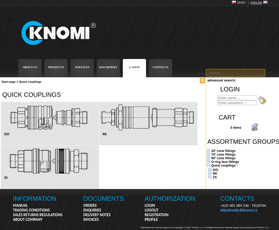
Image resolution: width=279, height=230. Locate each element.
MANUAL (20, 205)
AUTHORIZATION (170, 198)
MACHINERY (108, 67)
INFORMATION (34, 198)
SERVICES (82, 67)
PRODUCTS (56, 67)
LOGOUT (152, 210)
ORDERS (90, 205)
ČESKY (241, 2)
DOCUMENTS (103, 198)
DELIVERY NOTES (97, 215)
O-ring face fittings (225, 162)
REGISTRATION (156, 215)
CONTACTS (160, 67)
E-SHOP (134, 67)
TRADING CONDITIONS (31, 210)
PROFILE (151, 219)
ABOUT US (30, 67)
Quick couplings (30, 81)
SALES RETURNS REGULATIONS (37, 215)
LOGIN (150, 205)
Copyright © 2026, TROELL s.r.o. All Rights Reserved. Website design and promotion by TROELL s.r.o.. (222, 227)
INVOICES (91, 219)
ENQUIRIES (92, 210)
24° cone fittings (223, 151)
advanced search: (221, 80)
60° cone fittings (223, 158)
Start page (9, 81)
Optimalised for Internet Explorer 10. (157, 227)
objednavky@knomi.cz (238, 210)
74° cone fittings (223, 154)
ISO (215, 170)
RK (215, 173)
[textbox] (235, 72)
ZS (215, 177)
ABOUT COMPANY (28, 219)
